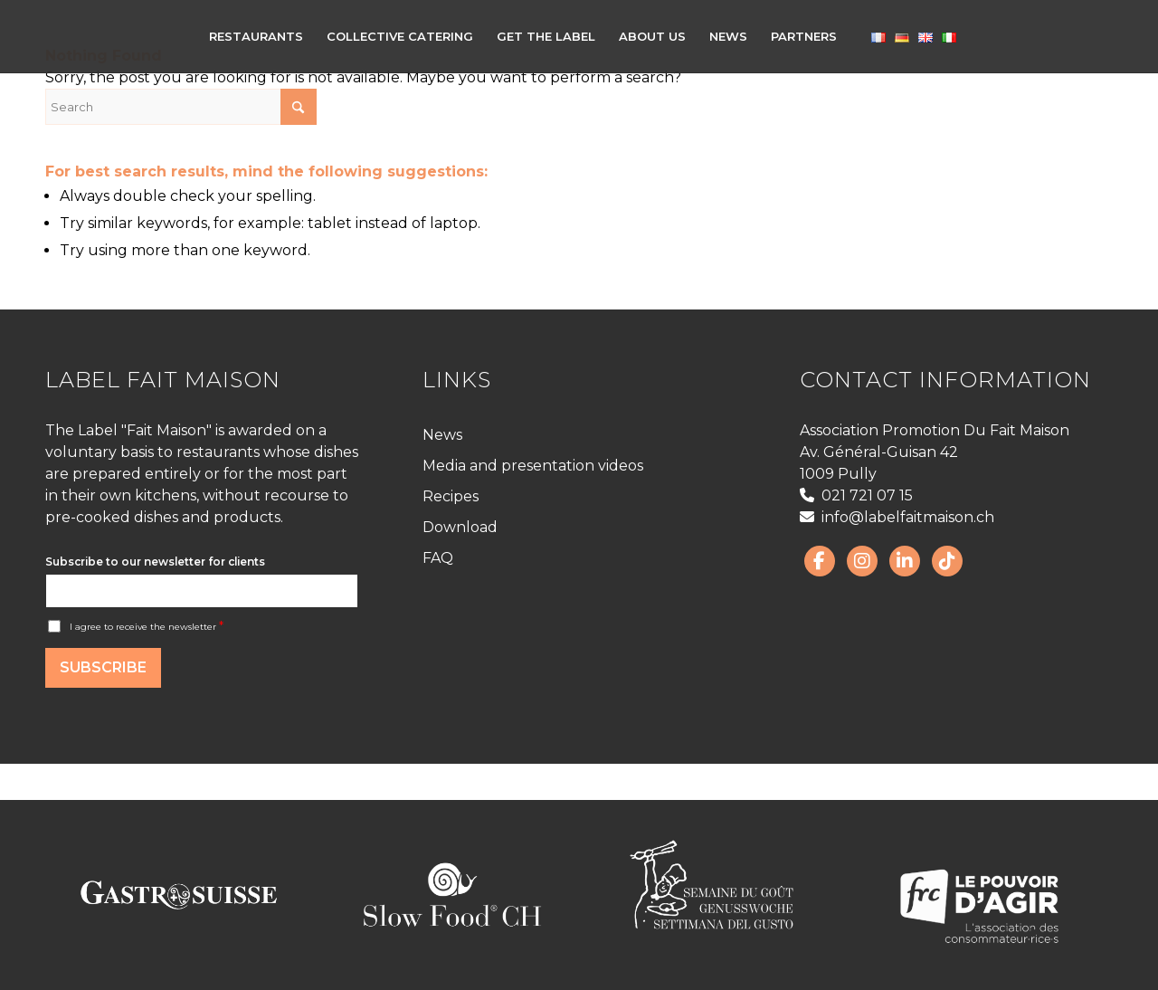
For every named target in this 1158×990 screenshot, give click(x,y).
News (442, 434)
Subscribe (103, 667)
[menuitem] (256, 36)
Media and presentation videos (532, 465)
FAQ (437, 557)
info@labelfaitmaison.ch (897, 517)
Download (460, 527)
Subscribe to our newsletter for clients (155, 561)
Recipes (450, 496)
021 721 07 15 (856, 495)
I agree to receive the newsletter (146, 627)
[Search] (181, 107)
